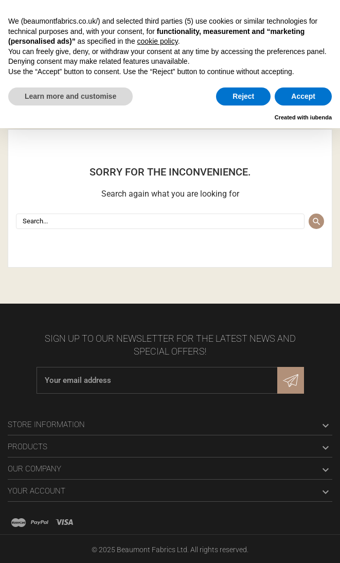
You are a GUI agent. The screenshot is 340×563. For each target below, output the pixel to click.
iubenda (321, 117)
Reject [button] (243, 96)
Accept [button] (303, 96)
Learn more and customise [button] (70, 96)
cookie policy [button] (157, 41)
